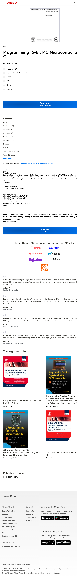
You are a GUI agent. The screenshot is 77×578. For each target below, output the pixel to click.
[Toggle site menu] (2, 2)
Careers (5, 514)
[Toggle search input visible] (74, 2)
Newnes (9, 89)
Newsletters (30, 514)
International (8, 542)
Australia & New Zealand (11, 547)
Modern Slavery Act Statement (50, 573)
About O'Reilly (8, 507)
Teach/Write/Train (9, 511)
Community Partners (9, 523)
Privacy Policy (31, 517)
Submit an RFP (7, 530)
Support (29, 507)
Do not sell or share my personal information (16, 565)
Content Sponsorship (10, 536)
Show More (7, 158)
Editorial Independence (31, 573)
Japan (4, 550)
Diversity (5, 533)
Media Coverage (8, 520)
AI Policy (29, 520)
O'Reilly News (7, 517)
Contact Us (30, 511)
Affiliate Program (8, 527)
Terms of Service (7, 573)
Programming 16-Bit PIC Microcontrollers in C (37, 164)
